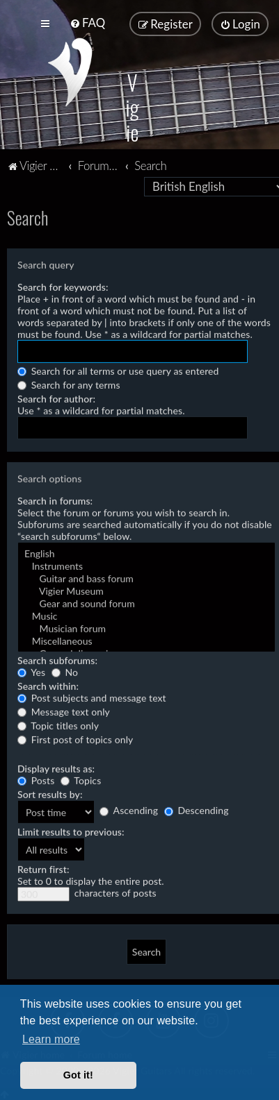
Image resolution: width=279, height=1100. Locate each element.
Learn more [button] (51, 1039)
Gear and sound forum (146, 602)
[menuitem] (87, 22)
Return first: (43, 868)
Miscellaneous (146, 640)
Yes (31, 671)
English (146, 552)
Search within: (48, 685)
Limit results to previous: (71, 830)
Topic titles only (58, 724)
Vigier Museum (146, 590)
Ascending (128, 809)
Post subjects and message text (91, 696)
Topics (81, 779)
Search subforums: (57, 659)
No (64, 671)
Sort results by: (50, 793)
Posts (35, 779)
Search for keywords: (63, 285)
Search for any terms (68, 383)
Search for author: (56, 397)
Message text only (63, 710)
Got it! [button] (78, 1075)
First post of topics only (75, 738)
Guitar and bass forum (146, 577)
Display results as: (56, 767)
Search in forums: (55, 499)
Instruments (146, 565)
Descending (196, 809)
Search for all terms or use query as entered (118, 369)
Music (146, 615)
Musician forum (146, 627)
